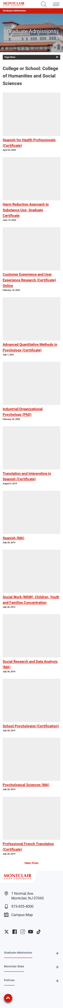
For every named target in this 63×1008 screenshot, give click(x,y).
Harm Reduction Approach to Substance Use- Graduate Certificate (26, 209)
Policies (9, 980)
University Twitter (6, 931)
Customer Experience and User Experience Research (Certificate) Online (29, 279)
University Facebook (14, 931)
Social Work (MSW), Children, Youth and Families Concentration (31, 600)
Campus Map (18, 915)
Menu (55, 1)
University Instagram (22, 931)
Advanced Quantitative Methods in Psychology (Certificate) (30, 347)
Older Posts (31, 863)
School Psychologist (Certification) (31, 726)
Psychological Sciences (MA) (26, 785)
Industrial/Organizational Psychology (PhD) (23, 412)
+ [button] (57, 953)
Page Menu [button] (10, 57)
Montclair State (14, 966)
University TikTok (38, 931)
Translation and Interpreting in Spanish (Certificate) (27, 476)
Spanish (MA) (13, 538)
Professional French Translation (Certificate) (28, 846)
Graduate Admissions (14, 10)
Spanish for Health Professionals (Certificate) (29, 143)
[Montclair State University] (13, 4)
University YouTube (30, 931)
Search (44, 1)
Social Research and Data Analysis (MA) (30, 664)
